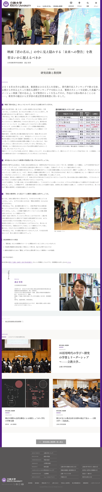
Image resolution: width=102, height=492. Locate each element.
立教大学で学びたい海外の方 (90, 467)
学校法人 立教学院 (65, 483)
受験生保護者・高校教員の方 (68, 470)
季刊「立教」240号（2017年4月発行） (21, 262)
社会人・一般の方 (87, 473)
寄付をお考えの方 (87, 477)
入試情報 (40, 473)
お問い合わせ (55, 483)
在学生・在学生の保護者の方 (90, 470)
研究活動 (40, 466)
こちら (69, 262)
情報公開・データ (46, 483)
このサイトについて (95, 483)
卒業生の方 (64, 477)
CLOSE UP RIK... (47, 6)
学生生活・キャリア (42, 470)
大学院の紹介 (41, 463)
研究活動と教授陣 (57, 6)
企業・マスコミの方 (66, 473)
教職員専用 (85, 483)
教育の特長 (40, 456)
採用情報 (30, 483)
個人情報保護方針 (76, 483)
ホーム (38, 6)
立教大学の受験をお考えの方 (68, 467)
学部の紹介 (40, 460)
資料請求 (37, 483)
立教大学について (42, 453)
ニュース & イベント (43, 477)
